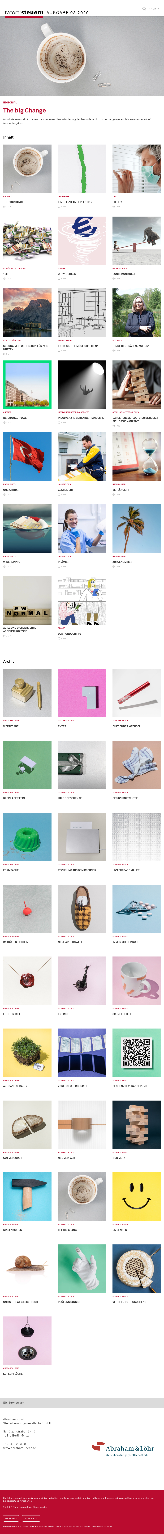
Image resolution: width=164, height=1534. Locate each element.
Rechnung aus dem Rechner (77, 870)
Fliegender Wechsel (126, 726)
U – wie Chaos (67, 274)
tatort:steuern (24, 14)
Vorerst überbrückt (72, 1086)
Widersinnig (11, 562)
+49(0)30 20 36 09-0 (16, 1444)
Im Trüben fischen (15, 942)
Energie (63, 1014)
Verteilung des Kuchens (129, 1302)
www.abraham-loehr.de (19, 1448)
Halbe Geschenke (70, 798)
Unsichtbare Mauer (126, 870)
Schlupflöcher (13, 1374)
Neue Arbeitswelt (70, 942)
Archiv (154, 9)
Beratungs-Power (15, 418)
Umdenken (119, 1230)
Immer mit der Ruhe (125, 942)
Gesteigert (65, 490)
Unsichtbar (11, 490)
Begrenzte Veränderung (129, 1086)
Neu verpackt (67, 1158)
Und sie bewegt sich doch (20, 1302)
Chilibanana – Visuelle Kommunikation (96, 1526)
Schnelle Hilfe (122, 1014)
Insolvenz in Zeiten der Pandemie (81, 418)
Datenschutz (31, 1519)
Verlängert (120, 490)
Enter (62, 726)
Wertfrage (10, 726)
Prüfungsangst (69, 1302)
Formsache (11, 870)
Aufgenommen (122, 562)
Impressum (11, 1519)
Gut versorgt (12, 1158)
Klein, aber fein (14, 798)
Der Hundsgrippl (69, 634)
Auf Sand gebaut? (15, 1086)
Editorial (10, 102)
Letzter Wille (12, 1014)
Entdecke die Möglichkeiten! (78, 346)
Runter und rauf (124, 274)
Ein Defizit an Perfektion (75, 202)
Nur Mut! (118, 1158)
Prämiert (64, 562)
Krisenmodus (12, 1230)
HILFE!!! (117, 202)
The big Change (24, 111)
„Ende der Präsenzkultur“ (130, 346)
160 (5, 274)
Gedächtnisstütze (125, 798)
